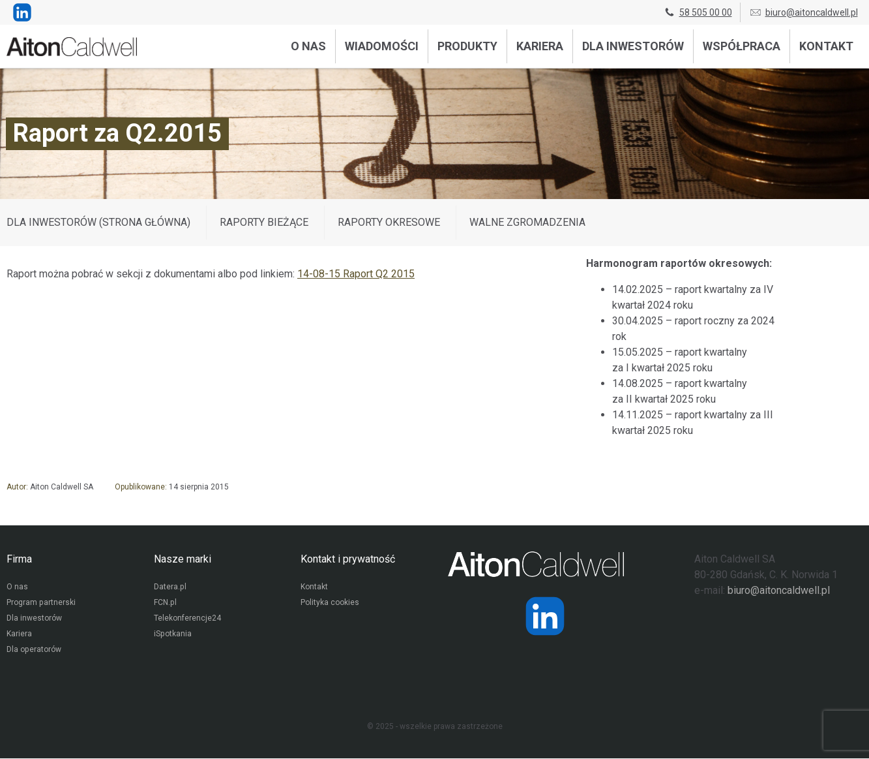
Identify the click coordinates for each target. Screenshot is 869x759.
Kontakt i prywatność (348, 559)
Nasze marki (182, 559)
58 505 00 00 (697, 12)
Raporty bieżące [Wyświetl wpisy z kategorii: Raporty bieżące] (264, 222)
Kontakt (826, 46)
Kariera (539, 46)
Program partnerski (41, 603)
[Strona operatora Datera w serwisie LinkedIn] (545, 616)
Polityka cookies (330, 603)
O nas (308, 46)
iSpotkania (172, 635)
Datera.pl (170, 588)
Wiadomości (382, 46)
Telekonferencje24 (187, 619)
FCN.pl (165, 603)
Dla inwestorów (633, 46)
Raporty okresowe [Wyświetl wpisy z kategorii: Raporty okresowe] (389, 222)
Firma (19, 559)
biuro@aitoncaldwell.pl (803, 12)
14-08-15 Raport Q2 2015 (356, 274)
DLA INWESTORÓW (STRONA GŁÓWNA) (98, 222)
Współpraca (741, 46)
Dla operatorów (34, 650)
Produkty (467, 46)
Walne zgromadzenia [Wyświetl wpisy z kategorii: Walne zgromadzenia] (527, 222)
